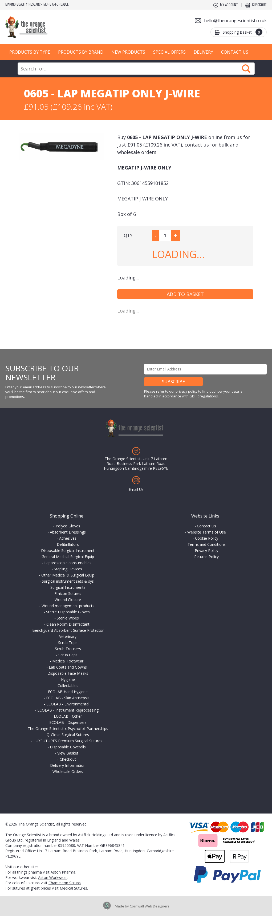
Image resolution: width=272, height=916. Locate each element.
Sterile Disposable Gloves (68, 611)
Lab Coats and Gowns (68, 667)
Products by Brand (80, 52)
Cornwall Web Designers (149, 906)
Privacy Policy (206, 550)
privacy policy (186, 391)
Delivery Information (68, 765)
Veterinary (67, 636)
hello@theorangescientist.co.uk (235, 20)
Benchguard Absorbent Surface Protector (68, 630)
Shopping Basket (242, 32)
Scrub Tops (68, 642)
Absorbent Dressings (68, 532)
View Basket (67, 753)
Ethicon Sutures (67, 593)
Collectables (68, 685)
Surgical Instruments (68, 587)
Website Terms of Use (206, 532)
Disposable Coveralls (68, 746)
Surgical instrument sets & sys (68, 581)
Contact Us (234, 52)
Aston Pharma (63, 872)
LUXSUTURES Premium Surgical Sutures (68, 740)
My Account (229, 5)
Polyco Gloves (68, 525)
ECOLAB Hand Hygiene (68, 691)
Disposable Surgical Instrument (68, 550)
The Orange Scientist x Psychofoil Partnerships (68, 728)
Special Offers (169, 52)
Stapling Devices (68, 568)
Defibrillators (68, 544)
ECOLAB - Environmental (67, 703)
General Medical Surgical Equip (68, 556)
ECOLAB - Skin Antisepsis (68, 697)
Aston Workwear (52, 877)
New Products (128, 52)
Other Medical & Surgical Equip (67, 575)
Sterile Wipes (68, 618)
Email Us (136, 489)
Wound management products (68, 605)
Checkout (259, 5)
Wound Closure (68, 599)
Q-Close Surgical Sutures (68, 734)
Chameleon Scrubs (64, 882)
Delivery (203, 52)
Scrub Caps (68, 654)
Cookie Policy (206, 538)
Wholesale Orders (67, 771)
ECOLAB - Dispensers (68, 722)
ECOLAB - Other (68, 716)
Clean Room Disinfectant (68, 624)
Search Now (246, 68)
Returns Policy (206, 556)
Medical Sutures (73, 888)
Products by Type (29, 52)
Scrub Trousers (68, 648)
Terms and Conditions (207, 544)
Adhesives (67, 538)
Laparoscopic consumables (67, 562)
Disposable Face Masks (67, 673)
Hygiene (68, 679)
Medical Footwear (67, 661)
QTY (128, 235)
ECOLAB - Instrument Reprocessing (68, 710)
